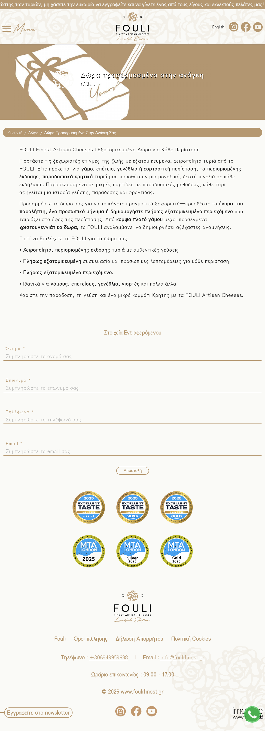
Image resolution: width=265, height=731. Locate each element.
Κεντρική (14, 132)
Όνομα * (15, 348)
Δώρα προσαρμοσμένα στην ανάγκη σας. (80, 132)
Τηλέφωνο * (20, 411)
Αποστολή (133, 470)
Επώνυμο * (18, 380)
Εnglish (218, 27)
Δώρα (33, 132)
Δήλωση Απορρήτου (139, 638)
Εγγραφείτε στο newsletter (38, 712)
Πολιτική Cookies (191, 638)
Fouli (60, 638)
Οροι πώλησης (90, 638)
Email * (14, 443)
